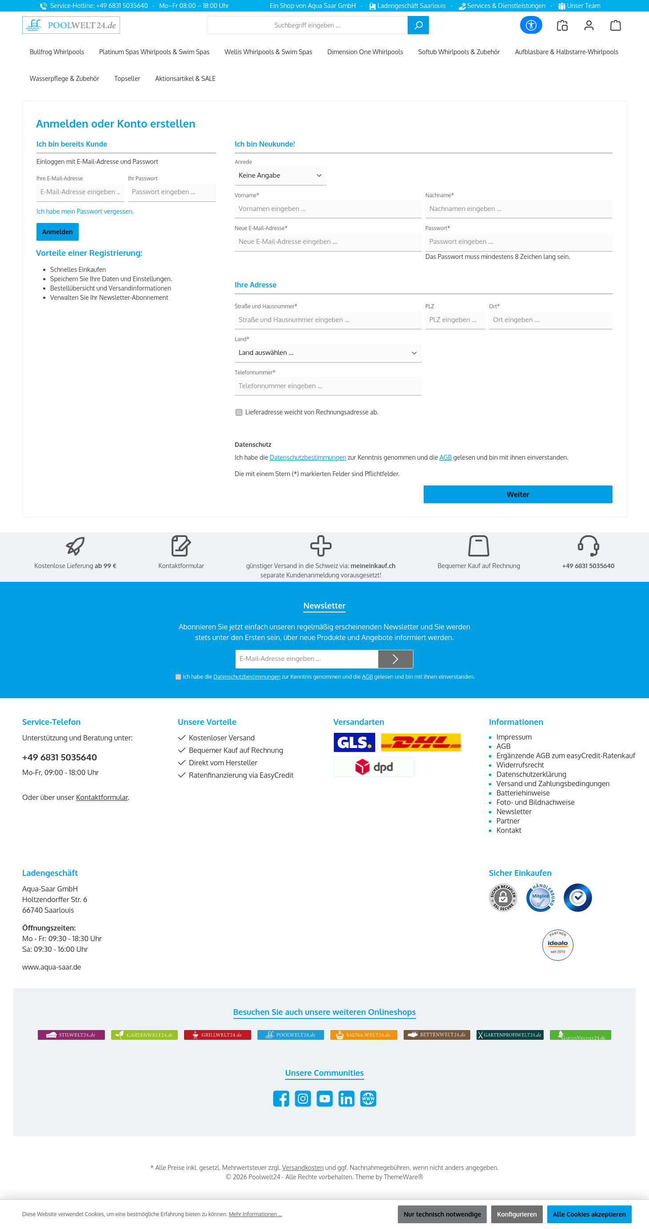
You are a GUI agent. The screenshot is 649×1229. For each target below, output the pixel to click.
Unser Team (580, 5)
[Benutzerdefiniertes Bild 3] (578, 897)
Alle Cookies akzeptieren (589, 1214)
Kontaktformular (181, 565)
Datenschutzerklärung (531, 774)
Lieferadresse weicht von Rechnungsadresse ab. (311, 412)
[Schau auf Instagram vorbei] (303, 1099)
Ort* (494, 306)
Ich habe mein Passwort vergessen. (85, 211)
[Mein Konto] (589, 25)
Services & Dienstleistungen (502, 5)
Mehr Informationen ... (255, 1214)
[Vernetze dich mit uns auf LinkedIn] (347, 1099)
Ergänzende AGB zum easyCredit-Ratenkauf (566, 755)
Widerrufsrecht (520, 764)
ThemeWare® (403, 1177)
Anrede (243, 162)
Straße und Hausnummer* (266, 306)
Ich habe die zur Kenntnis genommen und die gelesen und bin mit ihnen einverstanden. (329, 676)
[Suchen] (418, 25)
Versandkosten (303, 1167)
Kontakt (509, 830)
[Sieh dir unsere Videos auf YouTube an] (325, 1099)
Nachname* (439, 195)
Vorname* (247, 195)
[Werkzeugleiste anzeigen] (531, 25)
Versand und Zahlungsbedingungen (553, 783)
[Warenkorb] (616, 25)
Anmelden (57, 231)
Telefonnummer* (255, 372)
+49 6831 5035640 (588, 565)
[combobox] (307, 25)
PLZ (429, 306)
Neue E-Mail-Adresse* (261, 228)
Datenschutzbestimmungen (308, 457)
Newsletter (514, 811)
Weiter (518, 494)
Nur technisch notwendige (442, 1214)
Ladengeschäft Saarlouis (407, 5)
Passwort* (437, 228)
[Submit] (395, 659)
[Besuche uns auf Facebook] (281, 1099)
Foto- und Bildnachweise (536, 802)
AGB (446, 457)
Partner (508, 820)
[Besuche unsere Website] (368, 1099)
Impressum (514, 736)
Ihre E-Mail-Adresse (59, 178)
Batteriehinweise (523, 792)
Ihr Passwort (142, 178)
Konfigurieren (517, 1214)
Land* (242, 339)
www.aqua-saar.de (51, 967)
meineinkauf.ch (373, 565)
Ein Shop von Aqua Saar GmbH (313, 5)
